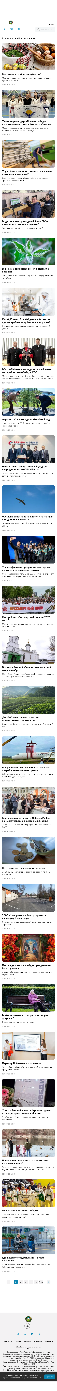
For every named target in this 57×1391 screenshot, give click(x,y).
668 (41, 1282)
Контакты (8, 1341)
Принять (49, 1376)
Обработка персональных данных (28, 1347)
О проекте (49, 1341)
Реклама (18, 1341)
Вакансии (27, 1341)
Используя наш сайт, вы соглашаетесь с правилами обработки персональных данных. (22, 1376)
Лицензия (38, 1341)
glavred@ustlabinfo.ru (42, 1362)
